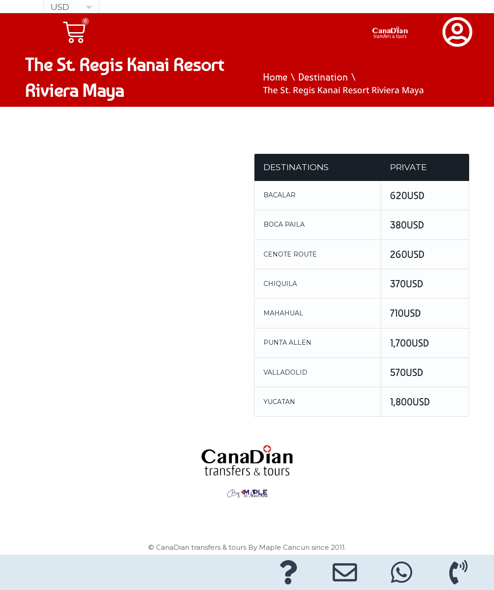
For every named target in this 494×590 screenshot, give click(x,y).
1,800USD (410, 402)
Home (275, 77)
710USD (405, 313)
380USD (407, 225)
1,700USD (409, 343)
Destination (323, 77)
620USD (407, 195)
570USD (406, 372)
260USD (407, 254)
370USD (406, 284)
